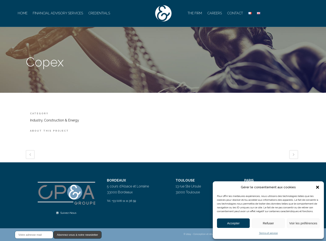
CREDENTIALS (99, 13)
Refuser (268, 223)
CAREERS (214, 13)
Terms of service (268, 233)
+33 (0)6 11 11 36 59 (124, 200)
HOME (22, 13)
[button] (317, 187)
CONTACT (235, 13)
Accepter (233, 223)
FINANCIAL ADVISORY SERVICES (58, 13)
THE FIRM (195, 13)
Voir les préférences (303, 223)
